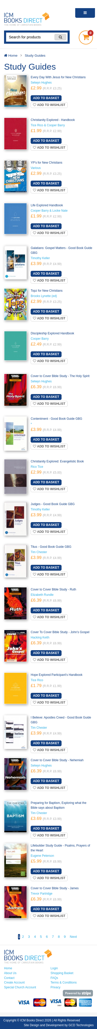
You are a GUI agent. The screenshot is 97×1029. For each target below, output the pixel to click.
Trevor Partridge (41, 893)
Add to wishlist (49, 105)
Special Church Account (20, 987)
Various (36, 168)
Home (8, 968)
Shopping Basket (62, 973)
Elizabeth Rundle (42, 595)
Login (54, 968)
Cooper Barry (40, 338)
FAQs (54, 978)
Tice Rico (37, 680)
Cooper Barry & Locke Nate (49, 210)
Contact (9, 978)
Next (73, 937)
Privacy (56, 987)
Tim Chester (39, 552)
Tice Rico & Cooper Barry (48, 125)
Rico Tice (37, 467)
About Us (10, 973)
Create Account (14, 982)
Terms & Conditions (64, 982)
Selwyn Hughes (41, 82)
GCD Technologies (81, 1025)
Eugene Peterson (42, 856)
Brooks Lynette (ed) (44, 296)
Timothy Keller (40, 258)
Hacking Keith (40, 637)
